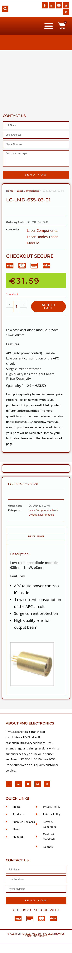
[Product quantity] (16, 306)
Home (9, 190)
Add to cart (48, 306)
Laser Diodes (37, 236)
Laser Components (28, 190)
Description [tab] (36, 536)
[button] (5, 9)
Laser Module (46, 514)
